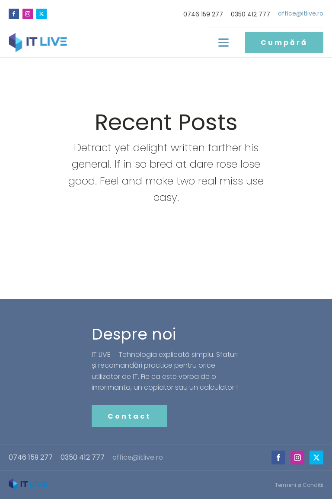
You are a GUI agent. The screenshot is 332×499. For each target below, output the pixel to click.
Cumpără (284, 43)
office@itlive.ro (300, 14)
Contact (129, 416)
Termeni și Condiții (299, 485)
